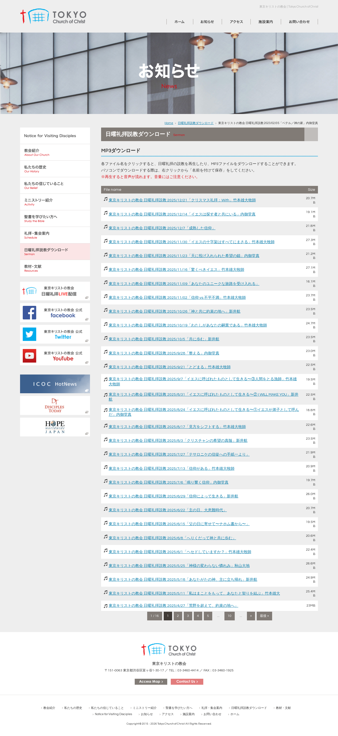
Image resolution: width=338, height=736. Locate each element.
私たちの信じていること (107, 707)
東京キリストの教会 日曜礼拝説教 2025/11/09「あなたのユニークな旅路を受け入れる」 (184, 284)
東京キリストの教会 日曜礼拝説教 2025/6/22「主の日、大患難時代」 (168, 510)
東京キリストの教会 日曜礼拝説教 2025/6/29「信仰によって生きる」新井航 (173, 496)
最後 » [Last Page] (264, 616)
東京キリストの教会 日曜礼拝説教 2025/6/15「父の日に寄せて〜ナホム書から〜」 (179, 524)
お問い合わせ (292, 22)
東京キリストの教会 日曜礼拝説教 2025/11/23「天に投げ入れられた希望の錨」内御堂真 (184, 256)
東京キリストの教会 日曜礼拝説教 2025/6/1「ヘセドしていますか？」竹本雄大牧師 (180, 552)
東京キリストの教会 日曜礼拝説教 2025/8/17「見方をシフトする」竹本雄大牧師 (177, 427)
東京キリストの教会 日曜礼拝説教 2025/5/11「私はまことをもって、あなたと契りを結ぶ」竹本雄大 (194, 593)
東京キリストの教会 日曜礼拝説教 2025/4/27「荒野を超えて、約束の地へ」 (173, 606)
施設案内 (258, 22)
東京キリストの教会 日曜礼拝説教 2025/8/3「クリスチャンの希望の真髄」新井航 (178, 441)
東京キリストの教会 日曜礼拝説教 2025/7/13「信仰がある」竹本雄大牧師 (171, 469)
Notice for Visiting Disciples (113, 714)
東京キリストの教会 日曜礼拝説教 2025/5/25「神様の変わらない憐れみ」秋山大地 (179, 566)
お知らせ (200, 22)
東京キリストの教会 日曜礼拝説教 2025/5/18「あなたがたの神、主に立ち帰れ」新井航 (183, 580)
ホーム (172, 22)
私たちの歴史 (73, 707)
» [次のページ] (251, 616)
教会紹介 (49, 707)
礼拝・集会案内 (211, 707)
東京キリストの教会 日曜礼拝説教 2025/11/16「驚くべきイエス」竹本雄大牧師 (176, 270)
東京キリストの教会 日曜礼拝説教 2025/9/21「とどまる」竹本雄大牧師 (170, 367)
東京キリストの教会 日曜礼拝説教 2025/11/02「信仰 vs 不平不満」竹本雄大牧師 (177, 298)
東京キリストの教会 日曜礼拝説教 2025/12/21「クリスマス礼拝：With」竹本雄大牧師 (182, 200)
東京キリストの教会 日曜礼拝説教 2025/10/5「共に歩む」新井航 (164, 339)
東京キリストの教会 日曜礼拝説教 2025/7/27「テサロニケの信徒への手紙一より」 (179, 454)
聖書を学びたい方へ (179, 707)
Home (169, 123)
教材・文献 (283, 707)
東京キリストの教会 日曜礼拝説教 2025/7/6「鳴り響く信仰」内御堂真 (168, 482)
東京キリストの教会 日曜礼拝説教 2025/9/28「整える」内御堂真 (164, 353)
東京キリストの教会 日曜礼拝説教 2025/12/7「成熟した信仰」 (162, 228)
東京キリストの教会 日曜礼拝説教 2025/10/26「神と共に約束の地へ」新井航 (174, 311)
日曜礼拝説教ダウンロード (196, 123)
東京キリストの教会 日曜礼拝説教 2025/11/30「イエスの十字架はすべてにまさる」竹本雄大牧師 (192, 242)
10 (229, 616)
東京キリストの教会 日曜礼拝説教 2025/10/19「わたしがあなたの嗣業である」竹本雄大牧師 (188, 325)
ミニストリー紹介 (145, 707)
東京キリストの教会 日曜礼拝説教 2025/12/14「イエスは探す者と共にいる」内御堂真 (182, 214)
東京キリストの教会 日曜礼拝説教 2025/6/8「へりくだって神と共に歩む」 (172, 538)
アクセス (229, 22)
